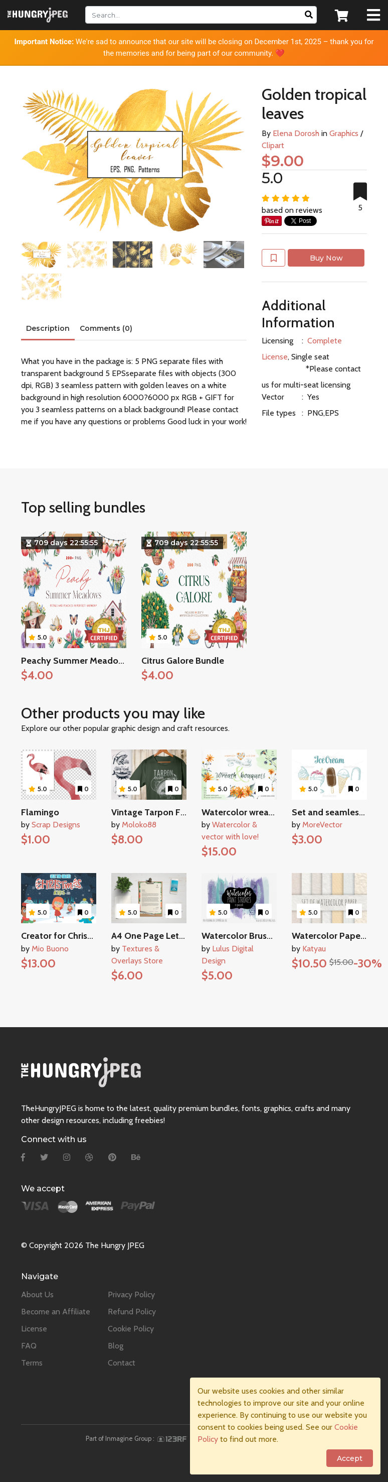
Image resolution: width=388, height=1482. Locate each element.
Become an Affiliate (55, 1311)
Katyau (314, 948)
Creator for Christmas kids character (93, 935)
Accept (349, 1458)
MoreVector (322, 824)
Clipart (273, 145)
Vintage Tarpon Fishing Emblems (177, 812)
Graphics (343, 133)
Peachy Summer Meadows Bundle (90, 660)
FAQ (29, 1345)
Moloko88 (139, 824)
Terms (32, 1363)
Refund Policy (132, 1311)
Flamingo (40, 812)
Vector (273, 397)
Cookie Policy (131, 1328)
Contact (121, 1363)
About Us (37, 1294)
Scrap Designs (56, 824)
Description (48, 328)
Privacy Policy (131, 1294)
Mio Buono (50, 948)
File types (279, 413)
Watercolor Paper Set (335, 935)
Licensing (277, 340)
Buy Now (326, 258)
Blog (115, 1345)
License (34, 1328)
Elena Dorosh (296, 133)
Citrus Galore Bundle (182, 660)
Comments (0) (106, 328)
